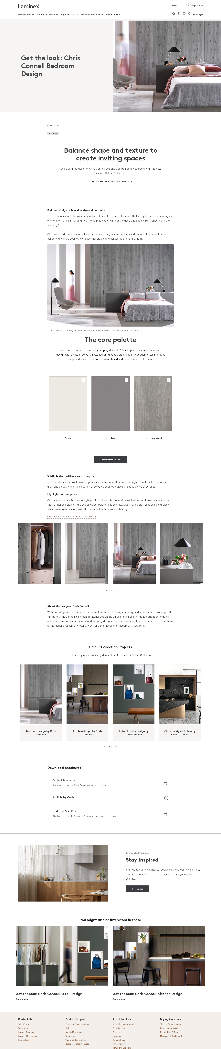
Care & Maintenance (74, 1032)
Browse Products (26, 14)
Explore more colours (111, 459)
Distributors (23, 1040)
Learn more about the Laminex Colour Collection (72, 517)
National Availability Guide (77, 1044)
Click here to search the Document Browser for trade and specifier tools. (84, 816)
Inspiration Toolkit (69, 14)
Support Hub (194, 6)
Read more (22, 999)
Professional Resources (47, 14)
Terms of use (119, 1040)
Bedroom (53, 133)
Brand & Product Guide (92, 14)
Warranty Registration (75, 1040)
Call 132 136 (23, 1024)
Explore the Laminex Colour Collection (110, 181)
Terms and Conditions (123, 1048)
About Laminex (113, 14)
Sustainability (119, 1028)
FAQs (67, 1028)
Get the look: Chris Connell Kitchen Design (147, 994)
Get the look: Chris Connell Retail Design (49, 994)
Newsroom (117, 1036)
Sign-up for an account (171, 1024)
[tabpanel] (110, 65)
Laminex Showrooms (27, 1036)
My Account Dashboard (171, 1036)
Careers (173, 5)
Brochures (70, 1036)
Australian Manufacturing (124, 1024)
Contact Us (23, 1028)
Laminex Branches (26, 1032)
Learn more (137, 889)
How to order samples (170, 1028)
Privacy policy (119, 1044)
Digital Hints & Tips (169, 1032)
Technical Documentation (77, 1024)
